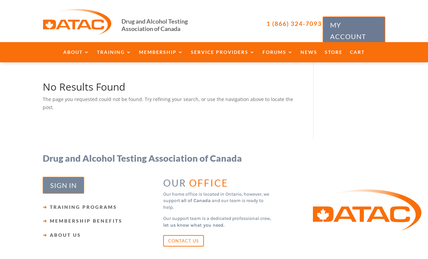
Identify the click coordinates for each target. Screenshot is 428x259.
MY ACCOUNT (348, 30)
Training (111, 52)
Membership (158, 52)
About (73, 52)
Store (334, 52)
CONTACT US (183, 241)
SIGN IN (63, 185)
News (308, 52)
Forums (274, 52)
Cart (357, 52)
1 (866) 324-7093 (294, 23)
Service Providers (219, 52)
